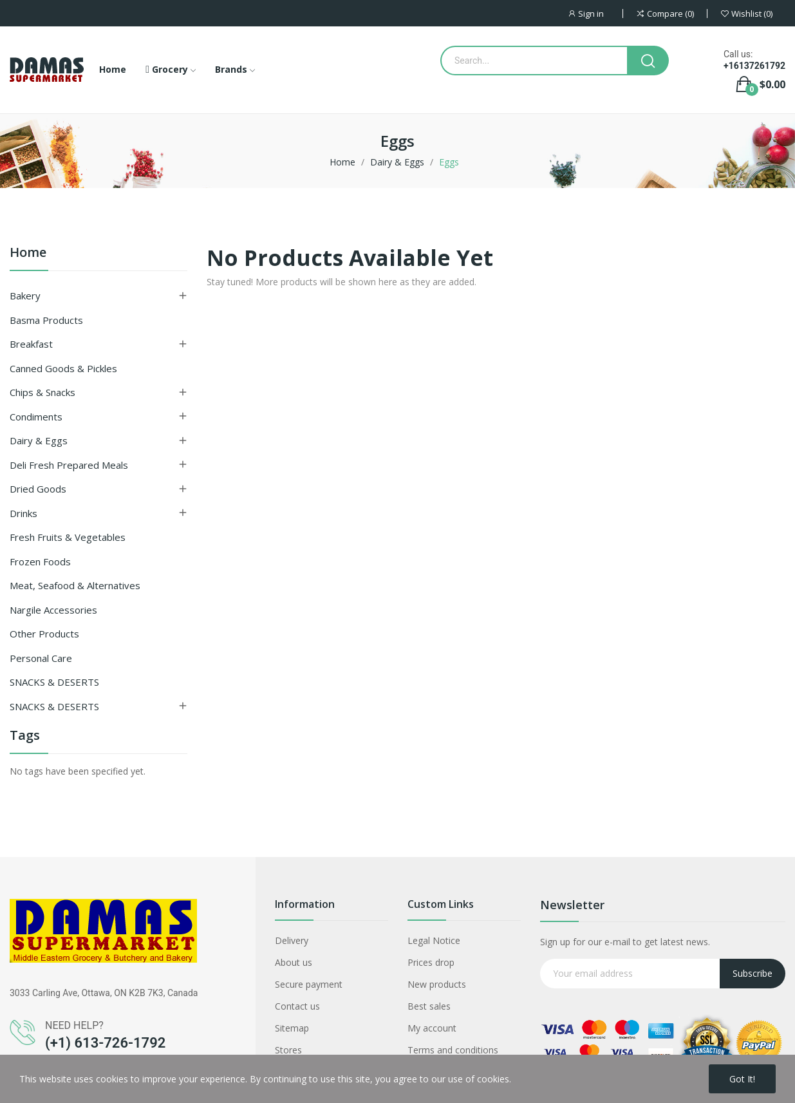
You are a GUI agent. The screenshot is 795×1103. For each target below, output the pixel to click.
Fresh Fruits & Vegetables (68, 537)
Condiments (36, 416)
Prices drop (430, 962)
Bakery (25, 295)
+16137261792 (754, 65)
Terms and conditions (452, 1050)
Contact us (297, 1006)
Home (28, 253)
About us (293, 962)
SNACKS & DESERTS (54, 681)
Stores (288, 1050)
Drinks (23, 513)
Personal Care (41, 658)
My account (431, 1028)
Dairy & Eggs (39, 440)
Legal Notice (433, 940)
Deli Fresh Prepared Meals (69, 464)
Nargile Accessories (53, 609)
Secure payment (308, 984)
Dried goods (38, 488)
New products (436, 984)
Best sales (429, 1006)
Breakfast (31, 343)
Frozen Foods (40, 561)
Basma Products (46, 320)
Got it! (742, 1079)
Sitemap (292, 1028)
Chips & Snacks (42, 392)
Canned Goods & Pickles (63, 368)
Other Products (44, 633)
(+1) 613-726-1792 (105, 1043)
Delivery (291, 940)
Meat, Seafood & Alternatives (75, 585)
